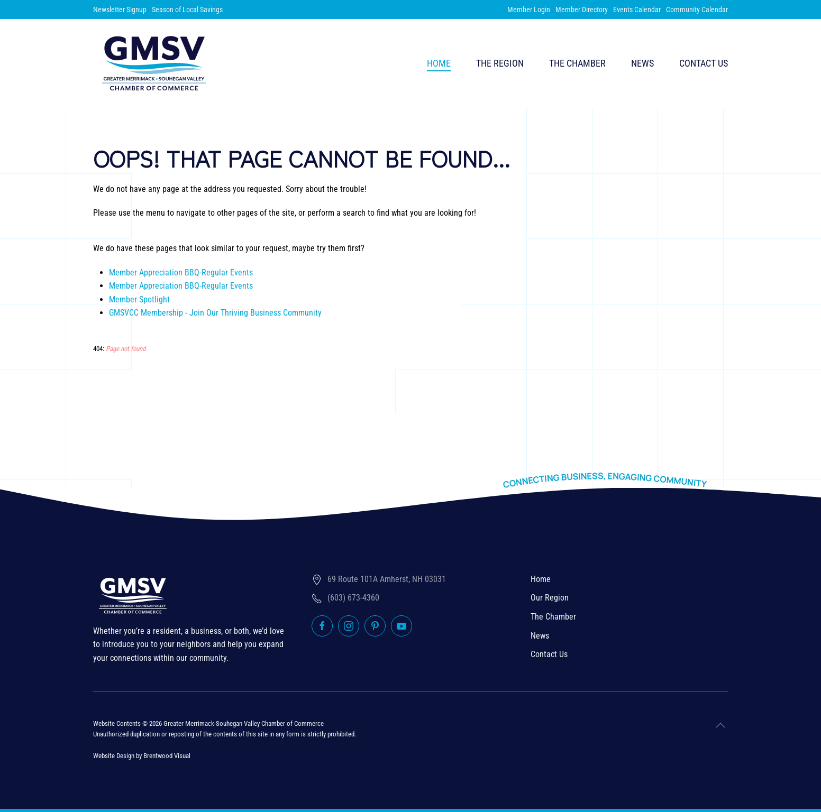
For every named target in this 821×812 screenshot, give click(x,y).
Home (439, 63)
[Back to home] (154, 63)
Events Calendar (637, 9)
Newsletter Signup (120, 9)
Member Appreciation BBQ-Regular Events (181, 272)
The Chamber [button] (577, 63)
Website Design (113, 756)
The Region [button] (500, 63)
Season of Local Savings (187, 9)
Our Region (550, 598)
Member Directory (581, 9)
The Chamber (553, 617)
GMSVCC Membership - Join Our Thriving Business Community (215, 313)
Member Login (528, 9)
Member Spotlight (139, 299)
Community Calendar (697, 9)
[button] (720, 725)
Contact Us (703, 63)
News (642, 63)
